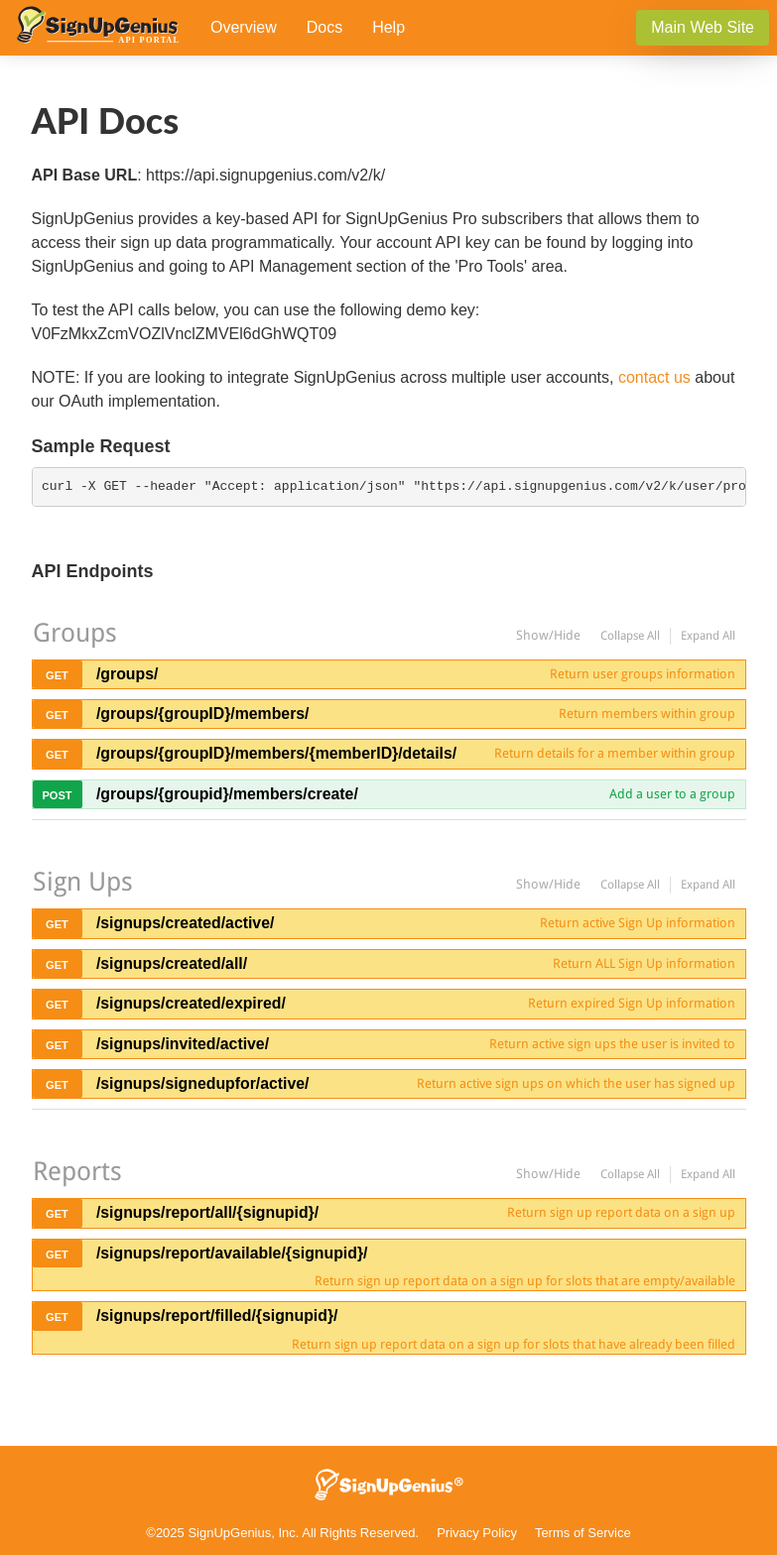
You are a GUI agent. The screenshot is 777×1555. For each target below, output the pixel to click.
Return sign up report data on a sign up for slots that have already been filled (513, 1344)
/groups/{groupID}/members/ (203, 713)
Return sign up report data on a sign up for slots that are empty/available (525, 1280)
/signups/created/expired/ (191, 1003)
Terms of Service (583, 1532)
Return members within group (647, 713)
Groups (75, 633)
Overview (243, 27)
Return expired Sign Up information (631, 1003)
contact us (654, 377)
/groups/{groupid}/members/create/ (227, 793)
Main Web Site (702, 27)
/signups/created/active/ (185, 922)
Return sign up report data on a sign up (621, 1212)
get (57, 675)
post (56, 795)
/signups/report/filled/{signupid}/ (217, 1315)
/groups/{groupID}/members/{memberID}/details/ (276, 753)
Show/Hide (548, 635)
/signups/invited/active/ (182, 1043)
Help (388, 27)
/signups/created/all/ (171, 963)
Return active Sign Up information (637, 922)
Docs (324, 27)
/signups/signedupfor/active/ (203, 1083)
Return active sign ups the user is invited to (612, 1043)
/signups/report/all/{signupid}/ (207, 1212)
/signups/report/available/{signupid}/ (232, 1253)
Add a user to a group (672, 793)
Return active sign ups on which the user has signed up (576, 1083)
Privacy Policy (477, 1532)
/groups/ (127, 673)
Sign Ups (83, 882)
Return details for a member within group (614, 753)
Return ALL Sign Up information (644, 963)
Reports (77, 1171)
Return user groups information (642, 673)
